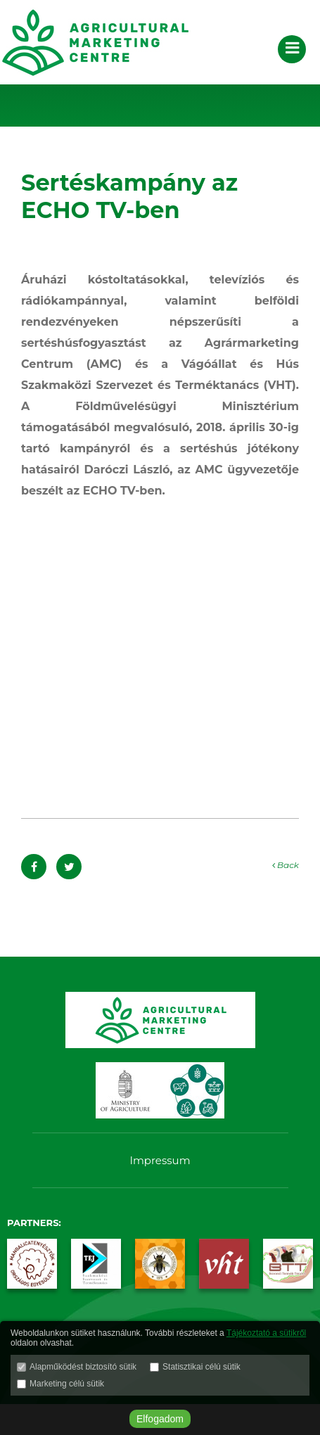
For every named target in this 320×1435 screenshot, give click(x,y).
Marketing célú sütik (67, 1384)
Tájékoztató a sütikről (266, 1333)
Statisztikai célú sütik (201, 1367)
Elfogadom (160, 1418)
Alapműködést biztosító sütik (83, 1367)
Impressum (159, 1160)
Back (285, 865)
